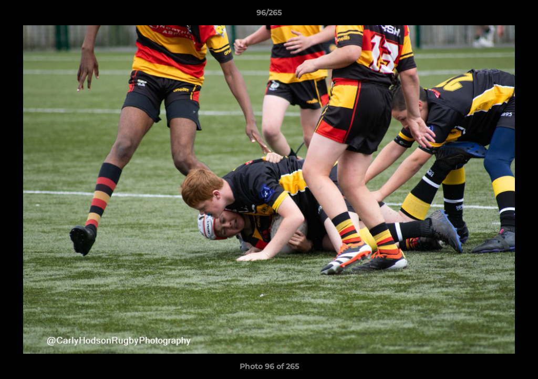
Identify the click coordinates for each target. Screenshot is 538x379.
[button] (519, 15)
